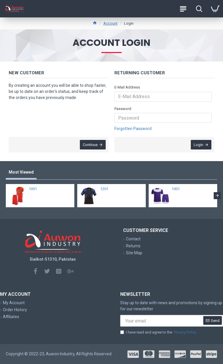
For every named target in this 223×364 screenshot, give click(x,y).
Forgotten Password (133, 128)
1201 (104, 189)
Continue (90, 145)
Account (110, 23)
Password (122, 109)
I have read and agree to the (158, 332)
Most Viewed (21, 172)
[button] (217, 195)
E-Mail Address (127, 87)
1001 (176, 189)
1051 (33, 189)
